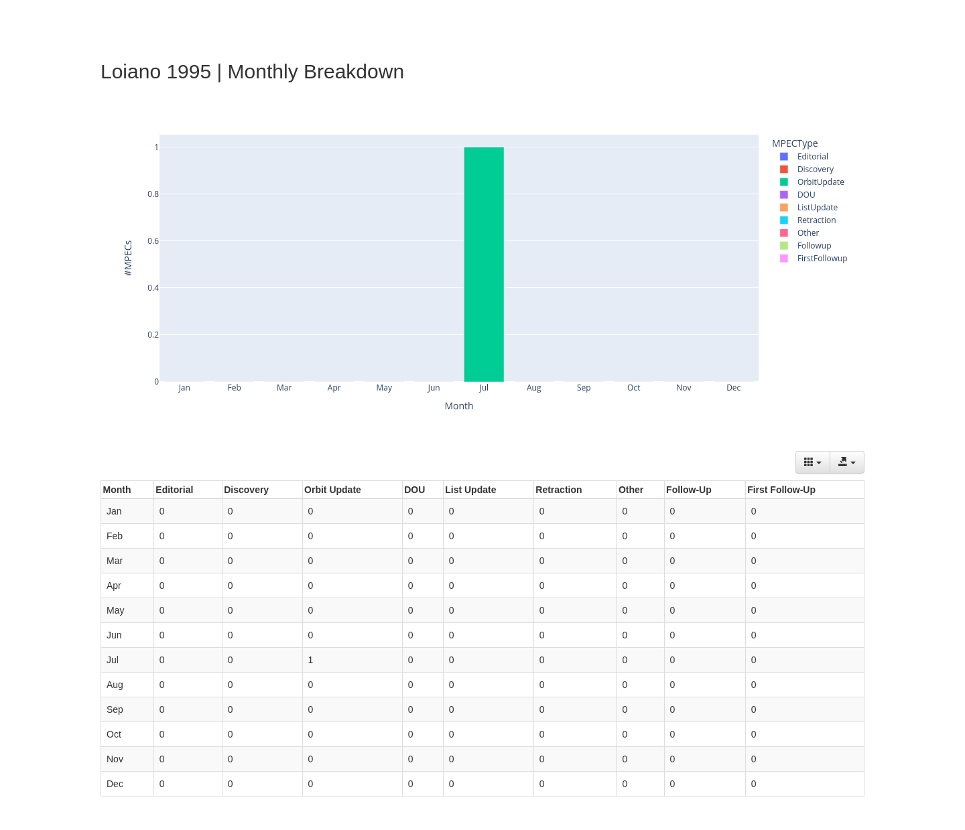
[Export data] (847, 462)
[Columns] (812, 462)
